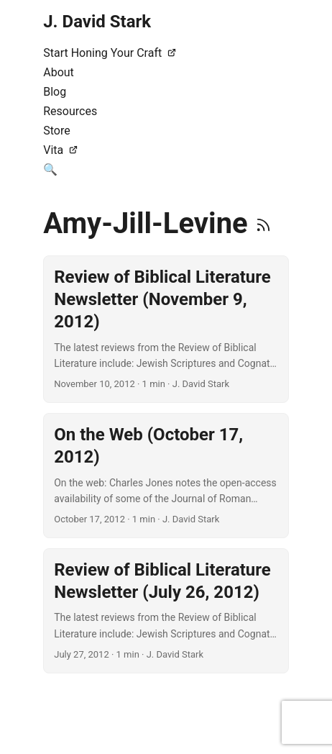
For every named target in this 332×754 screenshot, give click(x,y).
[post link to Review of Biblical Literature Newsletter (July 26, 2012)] (166, 611)
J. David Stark (97, 22)
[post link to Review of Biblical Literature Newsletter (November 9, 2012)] (166, 329)
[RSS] (263, 223)
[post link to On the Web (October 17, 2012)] (166, 475)
